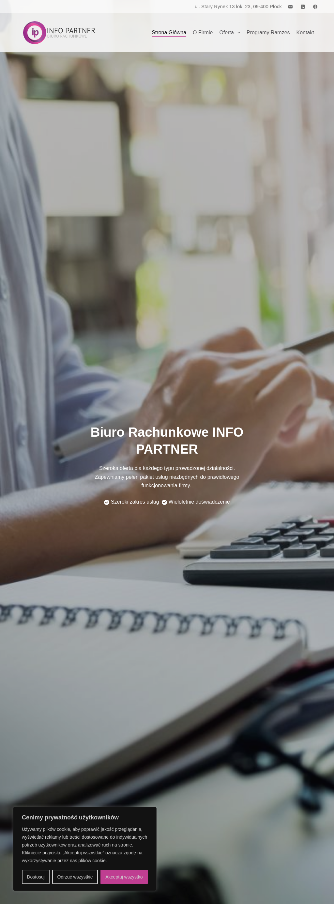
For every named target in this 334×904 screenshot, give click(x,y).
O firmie (203, 32)
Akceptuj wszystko (124, 877)
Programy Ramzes (268, 32)
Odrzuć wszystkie (75, 877)
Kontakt (305, 32)
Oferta (231, 33)
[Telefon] (303, 7)
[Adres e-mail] (290, 7)
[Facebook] (315, 7)
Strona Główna (169, 32)
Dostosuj (35, 877)
